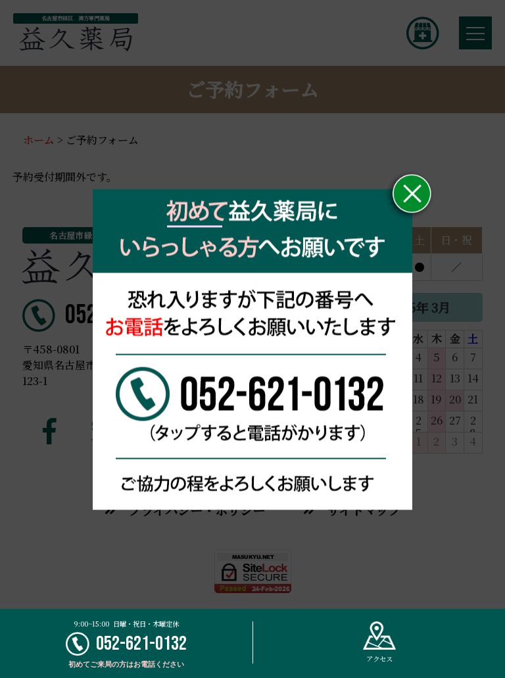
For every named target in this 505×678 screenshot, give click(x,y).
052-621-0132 (126, 644)
